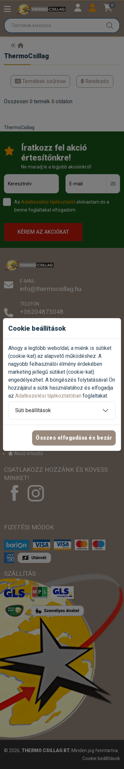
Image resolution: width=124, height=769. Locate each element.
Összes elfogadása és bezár (74, 438)
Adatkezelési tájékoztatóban (48, 396)
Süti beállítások (33, 410)
